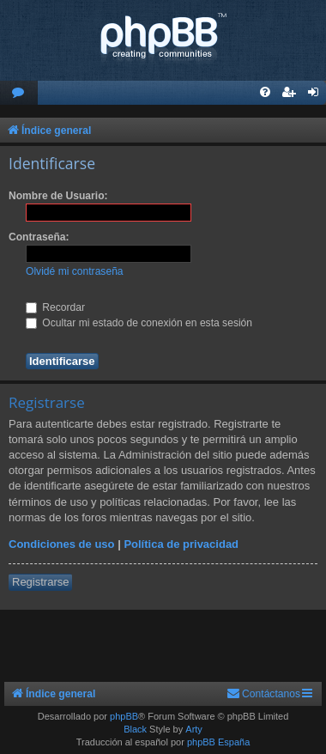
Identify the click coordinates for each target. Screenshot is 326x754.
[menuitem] (19, 93)
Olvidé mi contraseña (75, 271)
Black (135, 729)
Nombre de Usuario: (58, 196)
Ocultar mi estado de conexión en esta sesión (139, 323)
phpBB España (218, 742)
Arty (193, 729)
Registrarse (40, 581)
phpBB (124, 716)
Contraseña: (39, 237)
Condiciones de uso (62, 544)
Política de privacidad (181, 544)
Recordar (55, 307)
